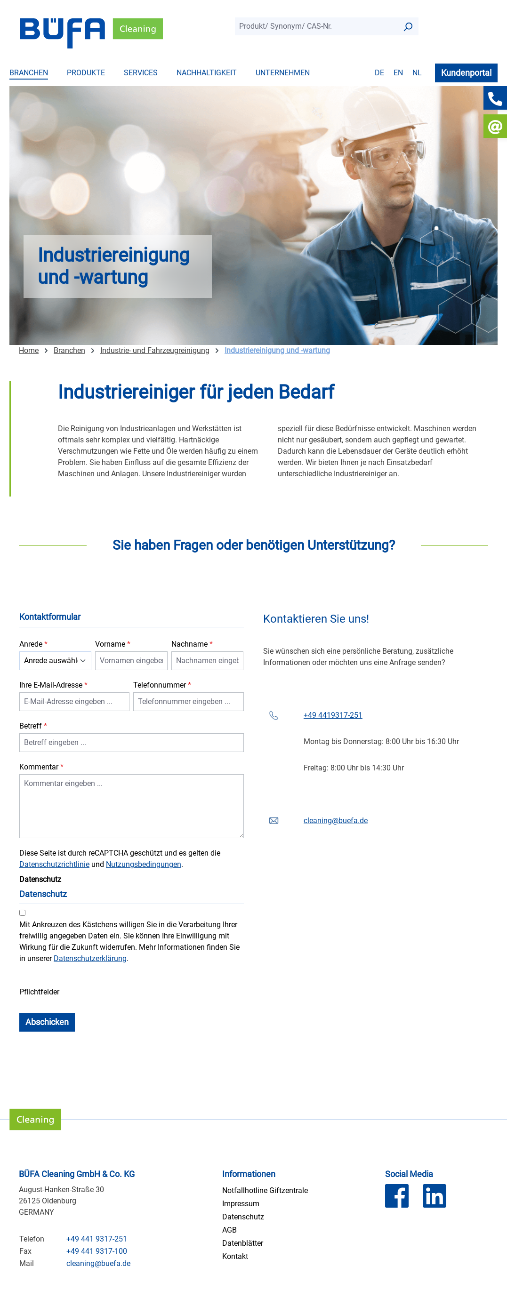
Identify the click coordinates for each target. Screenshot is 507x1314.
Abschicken (47, 1022)
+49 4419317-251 (333, 715)
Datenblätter (242, 1243)
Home (29, 350)
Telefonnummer (162, 685)
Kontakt (235, 1256)
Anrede (33, 644)
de (379, 72)
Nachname (192, 644)
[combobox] (316, 26)
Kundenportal (466, 73)
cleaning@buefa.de (336, 820)
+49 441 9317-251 (96, 1238)
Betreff (33, 725)
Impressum (240, 1203)
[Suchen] (407, 26)
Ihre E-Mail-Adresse (53, 685)
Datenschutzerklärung (90, 958)
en (398, 72)
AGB (229, 1230)
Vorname (112, 644)
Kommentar (41, 766)
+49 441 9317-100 (96, 1251)
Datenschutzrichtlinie (54, 864)
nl (417, 72)
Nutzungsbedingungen (143, 864)
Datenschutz (243, 1216)
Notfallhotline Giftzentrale (265, 1190)
